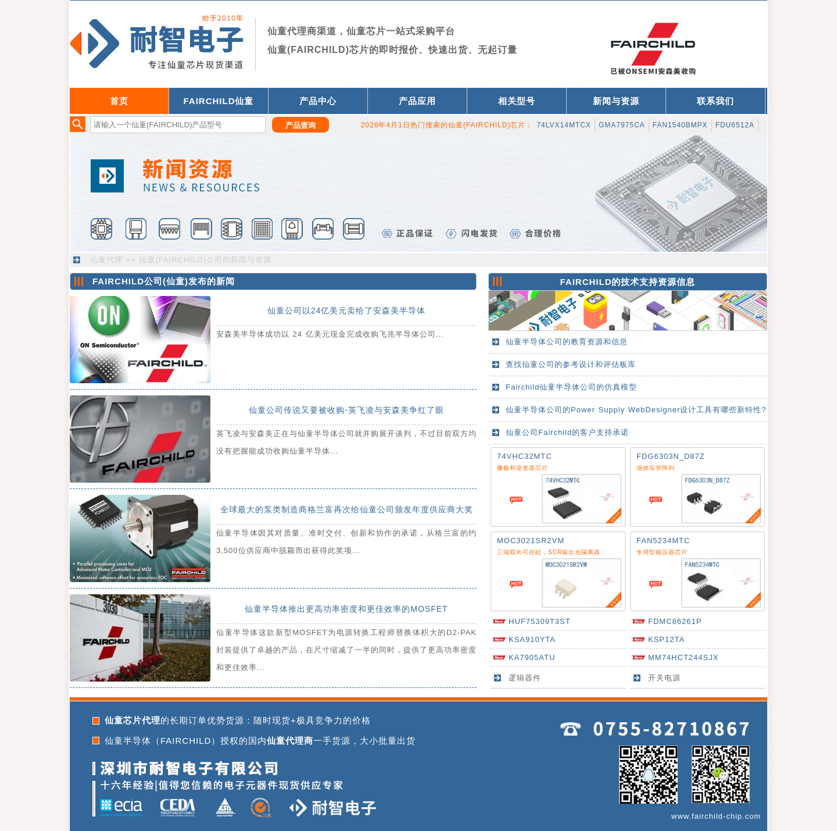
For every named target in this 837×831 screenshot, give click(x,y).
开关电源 (664, 677)
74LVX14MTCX (563, 125)
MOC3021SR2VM (530, 540)
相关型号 (516, 101)
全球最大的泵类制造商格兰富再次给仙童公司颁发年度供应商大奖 (346, 509)
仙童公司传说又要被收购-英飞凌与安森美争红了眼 (346, 410)
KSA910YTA (532, 639)
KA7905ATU (532, 657)
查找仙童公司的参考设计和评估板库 (571, 364)
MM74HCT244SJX (683, 657)
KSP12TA (666, 639)
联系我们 (715, 101)
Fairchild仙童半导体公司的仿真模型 (571, 387)
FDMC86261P (675, 621)
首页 (119, 101)
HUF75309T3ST (540, 621)
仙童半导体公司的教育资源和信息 (567, 341)
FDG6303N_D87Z (670, 456)
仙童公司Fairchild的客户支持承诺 (567, 432)
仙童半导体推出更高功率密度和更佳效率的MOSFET (346, 609)
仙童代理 (106, 259)
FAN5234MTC (663, 540)
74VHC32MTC (524, 456)
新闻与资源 (616, 101)
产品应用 (417, 101)
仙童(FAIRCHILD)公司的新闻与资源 (205, 259)
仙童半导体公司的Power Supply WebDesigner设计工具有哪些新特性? (636, 409)
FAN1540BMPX (680, 125)
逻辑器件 (525, 677)
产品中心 (318, 101)
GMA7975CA (622, 125)
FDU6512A (735, 125)
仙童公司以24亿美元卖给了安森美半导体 (346, 310)
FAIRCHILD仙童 (219, 101)
